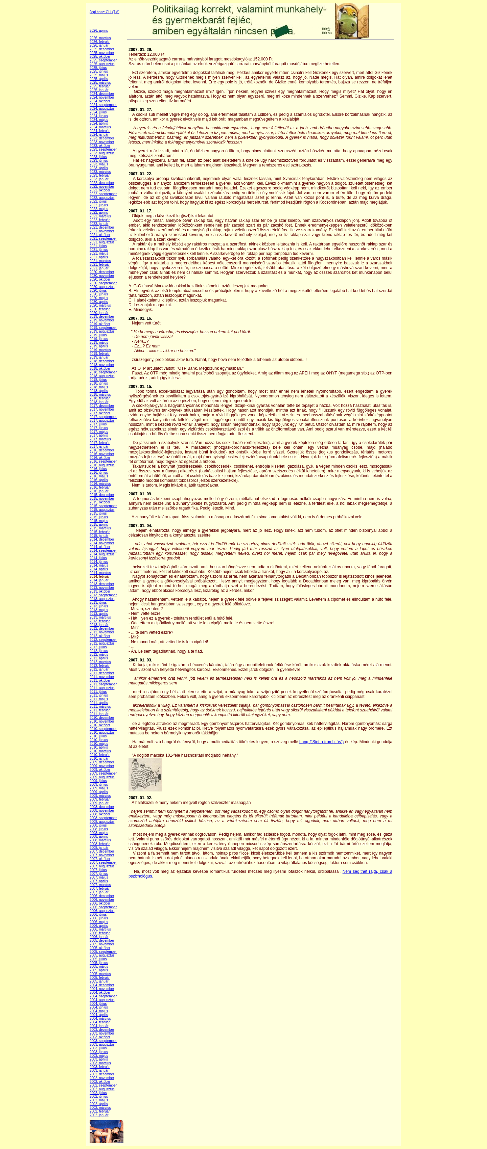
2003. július (98, 1048)
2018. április (99, 391)
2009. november (102, 766)
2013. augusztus (102, 599)
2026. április (99, 30)
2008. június (99, 829)
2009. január (99, 803)
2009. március (100, 796)
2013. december (102, 584)
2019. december (102, 316)
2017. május (99, 432)
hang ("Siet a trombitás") (321, 741)
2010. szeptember (103, 729)
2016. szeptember (103, 461)
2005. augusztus (102, 955)
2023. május (99, 164)
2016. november (102, 454)
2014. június (99, 562)
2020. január (99, 313)
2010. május (99, 744)
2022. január (99, 224)
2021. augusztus (102, 242)
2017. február (100, 443)
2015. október (100, 502)
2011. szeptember (103, 684)
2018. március (100, 394)
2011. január (99, 714)
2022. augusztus (102, 198)
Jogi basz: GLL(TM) (104, 12)
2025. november (102, 53)
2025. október (100, 56)
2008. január (99, 848)
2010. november (102, 721)
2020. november (102, 276)
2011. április (99, 703)
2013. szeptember (103, 595)
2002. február (100, 1111)
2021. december (102, 227)
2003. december (102, 1030)
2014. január (99, 580)
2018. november (102, 365)
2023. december (102, 138)
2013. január (99, 625)
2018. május (99, 387)
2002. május (99, 1100)
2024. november (102, 97)
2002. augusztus (102, 1089)
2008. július (98, 825)
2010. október (100, 725)
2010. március (100, 751)
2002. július (98, 1093)
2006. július (98, 914)
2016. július (98, 469)
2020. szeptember (103, 283)
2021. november (102, 231)
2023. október (100, 146)
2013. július (98, 602)
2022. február (100, 220)
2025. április (99, 79)
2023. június (99, 160)
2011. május (99, 699)
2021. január (99, 268)
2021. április (99, 257)
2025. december (102, 49)
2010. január (99, 758)
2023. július (98, 157)
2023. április (99, 168)
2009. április (99, 792)
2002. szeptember (103, 1085)
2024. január (99, 134)
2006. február (100, 933)
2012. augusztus (102, 643)
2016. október (100, 458)
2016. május (99, 476)
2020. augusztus (102, 287)
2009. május (99, 788)
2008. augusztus (102, 822)
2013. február (100, 621)
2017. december (102, 406)
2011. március (100, 706)
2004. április (99, 1015)
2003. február (100, 1067)
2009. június (99, 784)
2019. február (100, 354)
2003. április (99, 1059)
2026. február (100, 42)
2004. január (99, 1026)
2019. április (99, 346)
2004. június (99, 1007)
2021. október (100, 235)
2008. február (100, 844)
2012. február (100, 666)
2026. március (100, 38)
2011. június (99, 695)
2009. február (100, 799)
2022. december (102, 183)
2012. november (102, 632)
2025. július (98, 68)
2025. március (100, 82)
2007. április (99, 881)
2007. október (100, 859)
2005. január (99, 981)
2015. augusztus (102, 510)
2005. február (100, 978)
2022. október (100, 190)
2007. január (99, 892)
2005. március (100, 974)
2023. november (102, 142)
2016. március (100, 484)
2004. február (100, 1022)
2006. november (102, 900)
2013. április (99, 614)
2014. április (99, 569)
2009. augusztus (102, 777)
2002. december (102, 1074)
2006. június (99, 918)
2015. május (99, 521)
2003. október (100, 1037)
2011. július (98, 692)
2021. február (100, 264)
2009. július (98, 781)
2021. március (100, 261)
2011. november (102, 677)
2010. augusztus (102, 732)
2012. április (99, 658)
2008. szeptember (103, 818)
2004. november (102, 989)
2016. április (99, 480)
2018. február (100, 398)
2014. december (102, 539)
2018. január (99, 402)
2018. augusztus (102, 376)
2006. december (102, 896)
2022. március (100, 216)
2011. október (100, 680)
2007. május (99, 877)
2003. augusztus (102, 1044)
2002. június (99, 1096)
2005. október (100, 948)
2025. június (99, 71)
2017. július (98, 424)
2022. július (98, 201)
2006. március (100, 929)
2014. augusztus (102, 554)
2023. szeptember (103, 149)
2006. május (99, 922)
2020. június (99, 294)
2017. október (100, 413)
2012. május (99, 654)
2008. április (99, 836)
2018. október (100, 368)
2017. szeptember (103, 417)
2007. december (102, 851)
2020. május (99, 298)
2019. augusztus (102, 331)
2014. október (100, 547)
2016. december (102, 450)
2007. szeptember (103, 862)
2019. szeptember (103, 328)
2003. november (102, 1033)
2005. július (98, 959)
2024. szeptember (103, 105)
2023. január (99, 179)
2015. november (102, 498)
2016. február (100, 487)
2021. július (98, 246)
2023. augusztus (102, 153)
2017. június (99, 428)
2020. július (98, 290)
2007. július (98, 870)
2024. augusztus (102, 108)
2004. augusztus (102, 1000)
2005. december (102, 940)
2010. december (102, 718)
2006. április (99, 926)
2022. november (102, 186)
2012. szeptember (103, 640)
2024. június (99, 116)
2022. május (99, 209)
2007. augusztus (102, 866)
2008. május (99, 833)
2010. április (99, 747)
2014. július (98, 558)
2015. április (99, 524)
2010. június (99, 740)
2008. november (102, 810)
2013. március (100, 617)
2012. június (99, 651)
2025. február (100, 86)
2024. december (102, 94)
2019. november (102, 320)
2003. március (100, 1063)
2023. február (100, 175)
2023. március (100, 172)
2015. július (98, 513)
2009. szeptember (103, 773)
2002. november (102, 1078)
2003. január (99, 1070)
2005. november (102, 944)
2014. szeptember (103, 550)
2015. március (100, 528)
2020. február (100, 309)
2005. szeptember (103, 952)
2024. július (98, 112)
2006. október (100, 903)
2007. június (99, 874)
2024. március (100, 127)
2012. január (99, 669)
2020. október (100, 279)
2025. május (99, 75)
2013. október (100, 591)
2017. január (99, 446)
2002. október (100, 1081)
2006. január (99, 937)
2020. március (100, 305)
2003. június (99, 1052)
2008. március (100, 840)
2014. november (102, 543)
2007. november (102, 855)
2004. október (100, 992)
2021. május (99, 253)
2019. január (99, 357)
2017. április (99, 435)
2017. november (102, 409)
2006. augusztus (102, 911)
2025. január (99, 90)
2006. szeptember (103, 907)
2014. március (100, 573)
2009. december (102, 762)
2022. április (99, 212)
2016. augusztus (102, 465)
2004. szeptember (103, 996)
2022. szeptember (103, 194)
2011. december (102, 673)
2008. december (102, 807)
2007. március (100, 885)
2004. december (102, 985)
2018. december (102, 361)
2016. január (99, 491)
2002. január (99, 1115)
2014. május (99, 565)
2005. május (99, 966)
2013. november (102, 588)
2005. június (99, 963)
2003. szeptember (103, 1041)
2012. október (100, 636)
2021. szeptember (103, 238)
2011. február (100, 710)
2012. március (100, 662)
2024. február (100, 131)
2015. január (99, 536)
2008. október (100, 814)
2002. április (99, 1104)
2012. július (98, 647)
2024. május (99, 120)
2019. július (98, 335)
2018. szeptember (103, 372)
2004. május (99, 1011)
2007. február (100, 888)
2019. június (99, 339)
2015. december (102, 495)
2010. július (98, 736)
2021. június (99, 250)
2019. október (100, 324)
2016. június (99, 472)
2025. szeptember (103, 60)
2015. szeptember (103, 506)
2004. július (98, 1004)
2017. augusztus (102, 420)
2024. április (99, 123)
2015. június (99, 517)
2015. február (100, 532)
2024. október (100, 101)
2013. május (99, 610)
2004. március (100, 1018)
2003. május (99, 1055)
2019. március (100, 350)
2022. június (99, 205)
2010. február (100, 755)
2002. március (100, 1107)
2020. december (102, 272)
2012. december (102, 628)
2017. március (100, 439)
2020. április (99, 302)
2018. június (99, 383)
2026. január (99, 45)
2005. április (99, 970)
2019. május (99, 342)
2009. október (100, 770)
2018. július (98, 380)
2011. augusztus (102, 688)
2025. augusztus (102, 64)
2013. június (99, 606)
